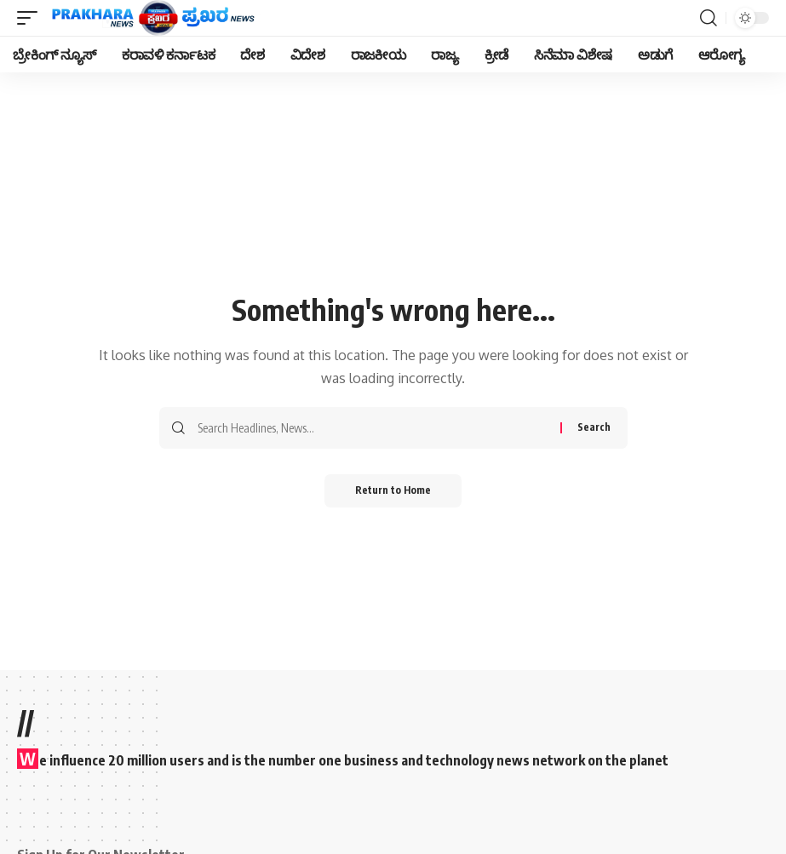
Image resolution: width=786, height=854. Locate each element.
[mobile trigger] (31, 18)
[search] (708, 17)
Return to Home (393, 490)
